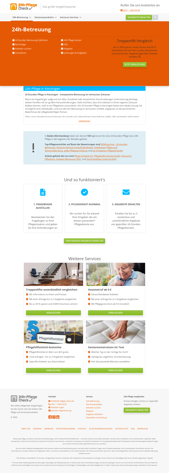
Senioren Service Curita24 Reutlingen (74, 147)
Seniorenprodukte (44, 17)
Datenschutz (121, 428)
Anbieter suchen (43, 29)
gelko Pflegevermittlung (76, 150)
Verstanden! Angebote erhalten (84, 240)
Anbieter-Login (56, 407)
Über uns (25, 428)
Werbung (48, 428)
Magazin (90, 411)
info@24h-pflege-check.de (61, 401)
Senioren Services (69, 17)
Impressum (142, 428)
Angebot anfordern (94, 414)
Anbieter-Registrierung (59, 410)
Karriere (37, 428)
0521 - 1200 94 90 (130, 10)
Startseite (28, 29)
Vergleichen (53, 312)
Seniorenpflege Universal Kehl (101, 159)
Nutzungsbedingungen (100, 428)
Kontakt (82, 428)
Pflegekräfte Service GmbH (107, 156)
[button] (31, 17)
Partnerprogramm (65, 428)
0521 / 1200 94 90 (57, 404)
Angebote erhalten (139, 17)
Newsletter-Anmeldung (96, 417)
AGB (133, 428)
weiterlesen (84, 121)
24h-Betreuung (20, 17)
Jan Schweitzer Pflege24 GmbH (108, 150)
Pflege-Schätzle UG (83, 156)
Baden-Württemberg (64, 29)
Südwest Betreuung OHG (68, 159)
